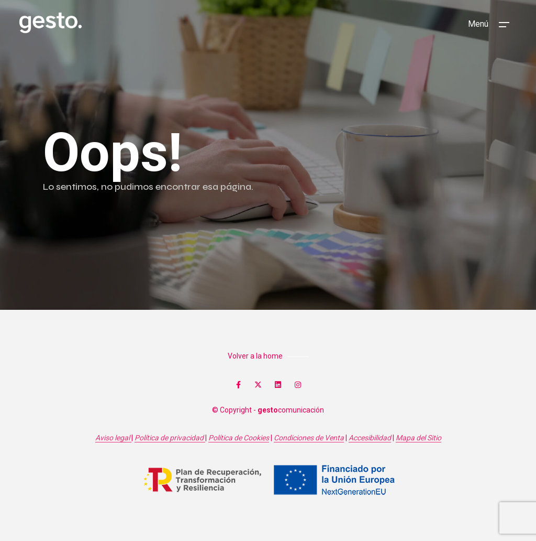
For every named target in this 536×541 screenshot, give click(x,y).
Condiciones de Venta (309, 438)
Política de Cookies (238, 438)
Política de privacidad (170, 438)
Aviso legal (113, 438)
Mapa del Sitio (418, 438)
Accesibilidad (370, 438)
